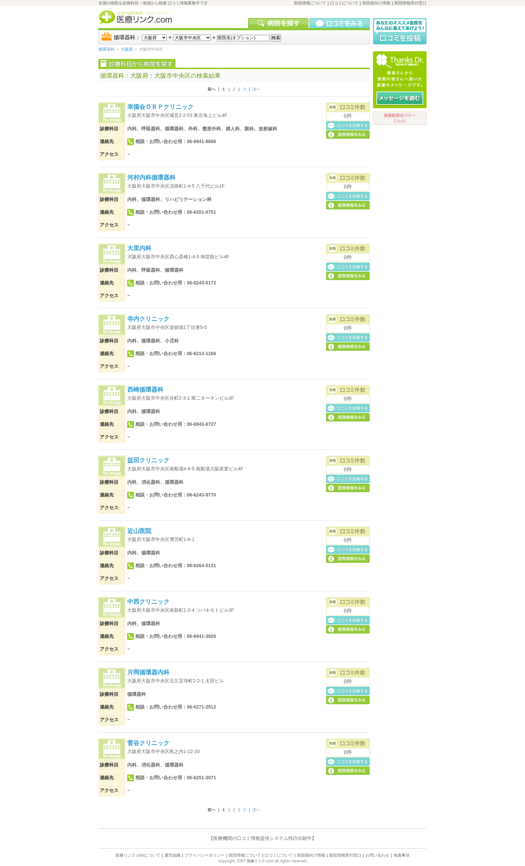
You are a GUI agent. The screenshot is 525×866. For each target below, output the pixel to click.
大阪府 (127, 49)
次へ (256, 89)
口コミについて (344, 3)
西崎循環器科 (145, 389)
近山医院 (139, 531)
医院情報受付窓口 (410, 3)
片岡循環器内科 (148, 672)
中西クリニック (148, 601)
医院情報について (310, 3)
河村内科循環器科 (151, 177)
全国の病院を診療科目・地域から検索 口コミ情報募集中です (153, 3)
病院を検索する (278, 23)
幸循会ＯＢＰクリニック (160, 107)
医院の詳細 (348, 134)
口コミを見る (339, 23)
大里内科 (139, 248)
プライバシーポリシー (204, 855)
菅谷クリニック (148, 743)
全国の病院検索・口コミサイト (143, 13)
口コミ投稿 (348, 125)
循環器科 (106, 49)
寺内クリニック (148, 319)
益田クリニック (148, 460)
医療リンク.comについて (138, 855)
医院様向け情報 (376, 3)
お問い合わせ (377, 855)
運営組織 (172, 855)
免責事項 (401, 855)
